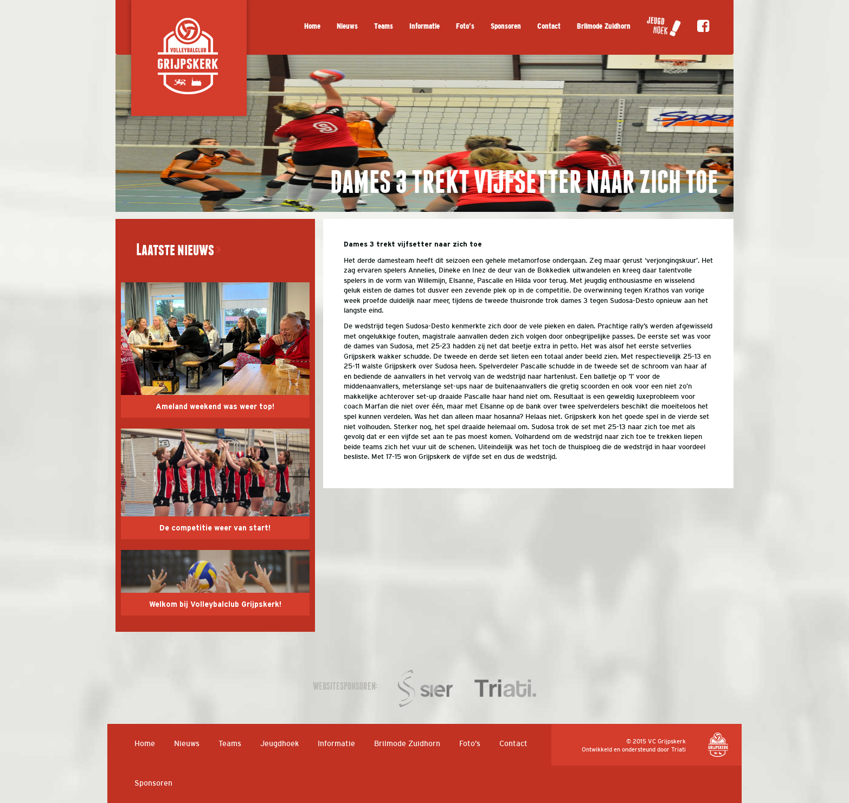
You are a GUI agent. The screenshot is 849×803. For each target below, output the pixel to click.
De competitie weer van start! (215, 528)
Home (312, 26)
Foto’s (465, 26)
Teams (383, 26)
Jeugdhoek (279, 743)
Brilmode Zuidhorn (604, 26)
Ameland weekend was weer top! (215, 407)
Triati (678, 749)
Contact (549, 26)
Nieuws (347, 26)
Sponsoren (506, 26)
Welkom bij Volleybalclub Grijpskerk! (215, 604)
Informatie (424, 26)
